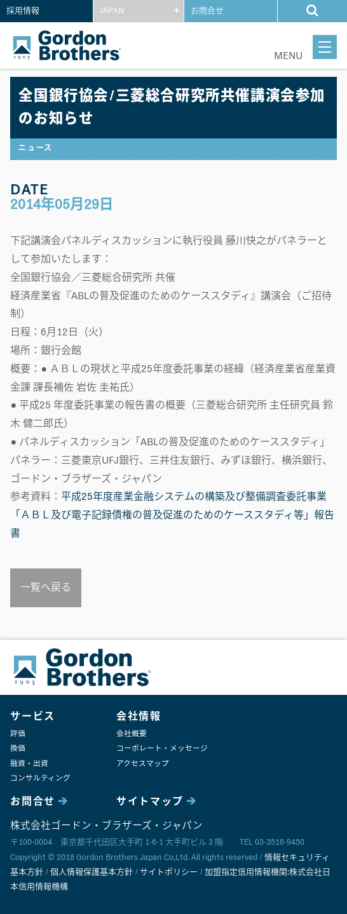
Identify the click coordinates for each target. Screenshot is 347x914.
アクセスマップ (142, 763)
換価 (17, 748)
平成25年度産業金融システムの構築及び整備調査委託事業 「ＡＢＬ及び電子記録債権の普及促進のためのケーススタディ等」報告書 (172, 515)
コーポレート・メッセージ (162, 748)
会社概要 (131, 733)
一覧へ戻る (45, 587)
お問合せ (207, 11)
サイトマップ (150, 801)
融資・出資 (29, 763)
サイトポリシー (169, 872)
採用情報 (22, 11)
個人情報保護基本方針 (91, 872)
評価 (17, 733)
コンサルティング (40, 778)
